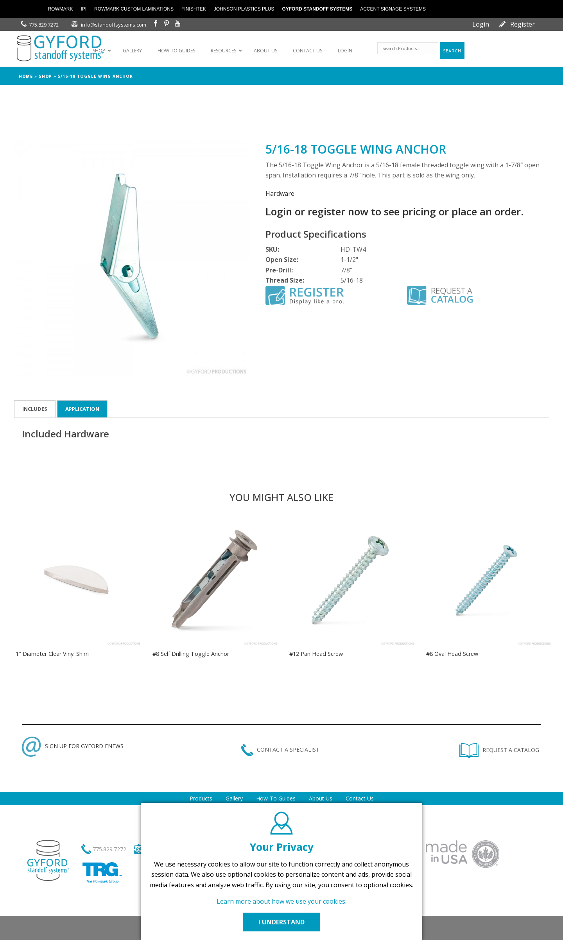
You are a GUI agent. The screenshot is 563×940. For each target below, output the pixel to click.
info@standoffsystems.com (113, 24)
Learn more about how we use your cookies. (281, 901)
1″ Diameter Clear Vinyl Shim (52, 653)
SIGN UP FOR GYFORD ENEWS (73, 746)
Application (82, 408)
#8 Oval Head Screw (452, 653)
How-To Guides (276, 798)
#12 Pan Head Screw (316, 653)
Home (26, 76)
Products (201, 798)
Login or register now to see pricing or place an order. (394, 211)
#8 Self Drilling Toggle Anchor (190, 653)
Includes (34, 408)
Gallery (234, 798)
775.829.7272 (44, 24)
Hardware (279, 193)
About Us (320, 798)
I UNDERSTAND (281, 922)
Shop (45, 76)
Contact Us (360, 798)
